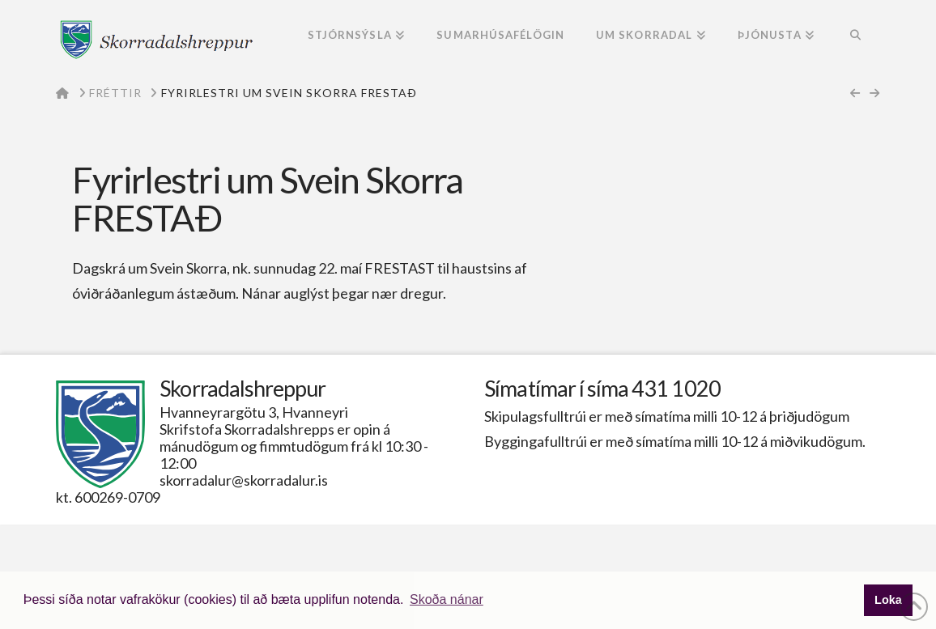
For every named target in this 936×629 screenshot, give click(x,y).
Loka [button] (888, 599)
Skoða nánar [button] (446, 599)
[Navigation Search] (854, 36)
